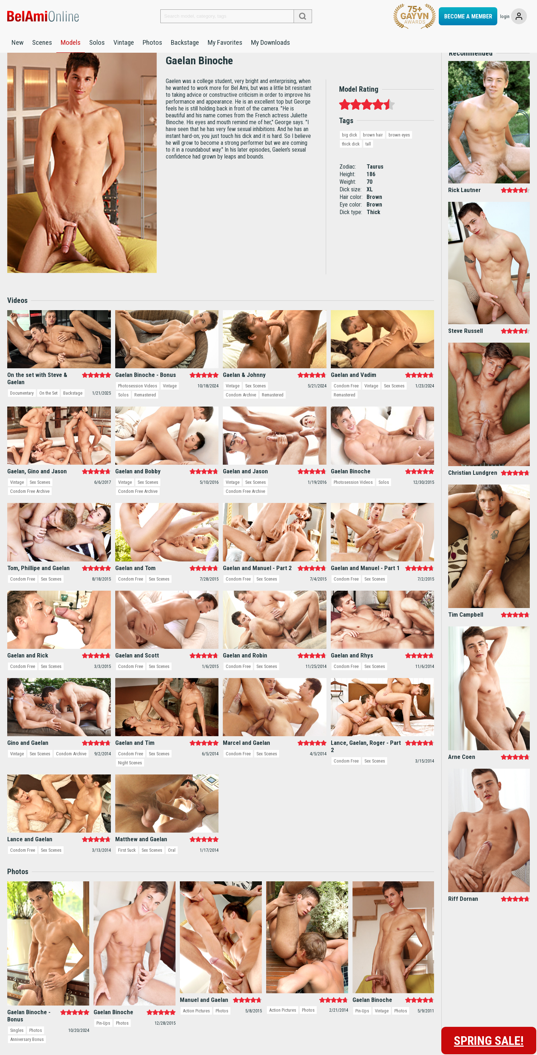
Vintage (123, 42)
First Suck (127, 862)
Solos (97, 42)
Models (71, 42)
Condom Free (346, 397)
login (505, 16)
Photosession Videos (138, 397)
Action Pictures (197, 1022)
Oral (173, 862)
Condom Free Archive (30, 503)
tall (369, 155)
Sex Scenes (256, 397)
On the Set (49, 405)
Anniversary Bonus (27, 1051)
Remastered (146, 406)
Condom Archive (241, 406)
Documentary (22, 405)
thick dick (351, 155)
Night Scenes (130, 774)
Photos (152, 42)
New (17, 42)
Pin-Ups (103, 1035)
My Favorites (225, 42)
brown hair (373, 146)
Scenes (42, 42)
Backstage (185, 42)
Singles (17, 1042)
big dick (349, 146)
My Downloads (270, 42)
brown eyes (399, 146)
